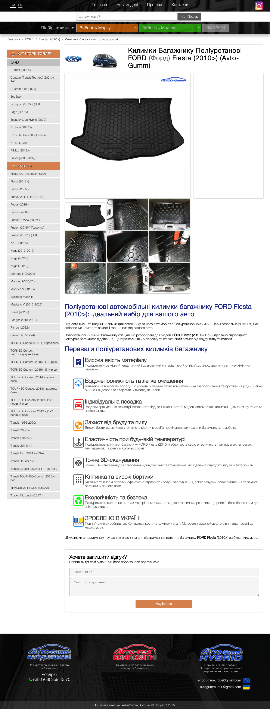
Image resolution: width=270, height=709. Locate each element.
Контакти (180, 4)
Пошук (189, 17)
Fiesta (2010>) (49, 39)
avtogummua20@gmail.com (220, 687)
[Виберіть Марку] (107, 28)
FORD (29, 39)
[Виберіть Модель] (170, 28)
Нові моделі (127, 4)
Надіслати (164, 604)
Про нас (154, 4)
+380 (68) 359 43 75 (51, 679)
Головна (99, 4)
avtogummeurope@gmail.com (219, 680)
